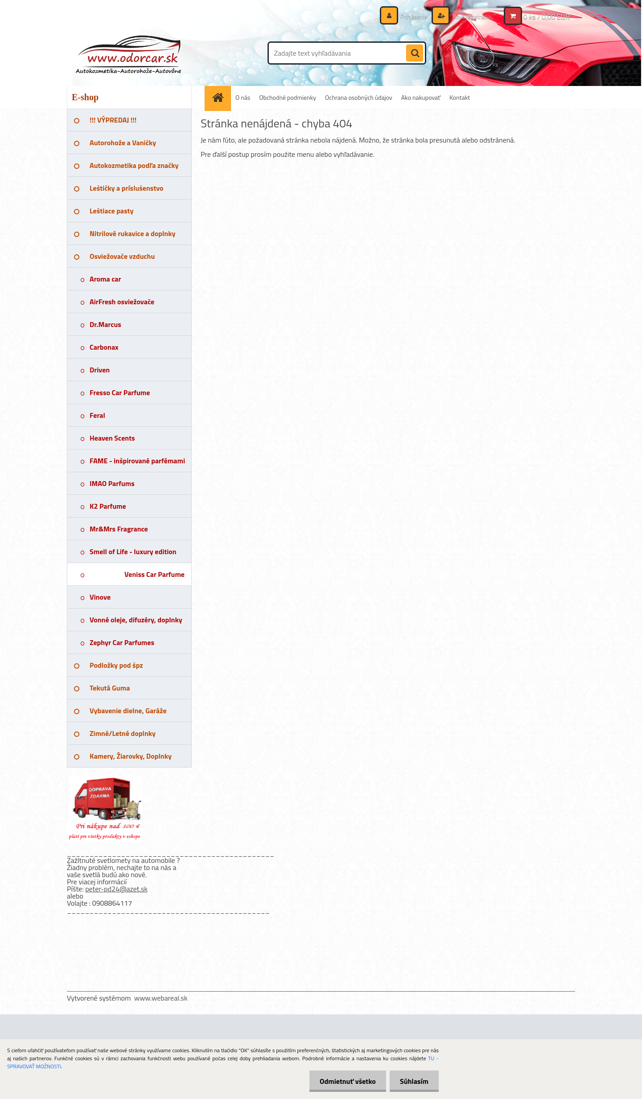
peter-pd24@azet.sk (116, 888)
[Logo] (128, 53)
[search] (415, 53)
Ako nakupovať (420, 97)
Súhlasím (413, 1081)
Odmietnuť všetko (345, 1081)
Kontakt (459, 97)
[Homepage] (220, 97)
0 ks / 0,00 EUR (546, 16)
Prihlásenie (409, 16)
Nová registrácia (469, 16)
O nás (242, 97)
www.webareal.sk (161, 998)
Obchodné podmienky (287, 97)
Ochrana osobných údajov (358, 97)
